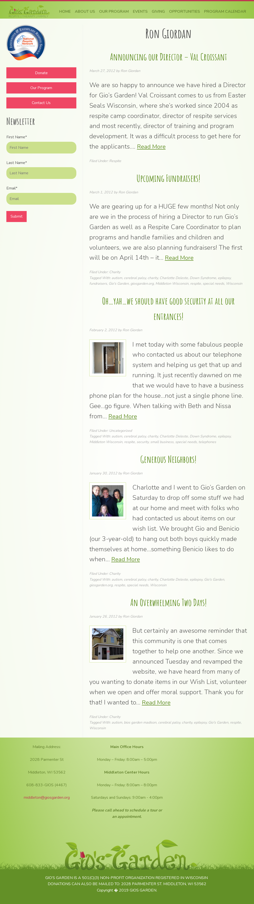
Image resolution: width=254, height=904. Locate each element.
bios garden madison (140, 722)
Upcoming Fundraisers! (168, 178)
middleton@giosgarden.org (47, 797)
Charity (114, 272)
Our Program (41, 88)
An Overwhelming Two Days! (168, 602)
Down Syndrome (203, 277)
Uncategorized (120, 430)
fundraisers (98, 283)
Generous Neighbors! (168, 459)
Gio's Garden (119, 283)
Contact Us (41, 103)
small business (161, 441)
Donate (41, 73)
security (143, 441)
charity (153, 277)
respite (195, 283)
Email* (11, 188)
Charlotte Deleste (174, 277)
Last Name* (16, 162)
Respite (115, 160)
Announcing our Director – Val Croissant (168, 56)
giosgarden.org (142, 283)
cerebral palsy (135, 277)
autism (117, 277)
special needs (213, 283)
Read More (152, 146)
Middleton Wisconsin (171, 283)
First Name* (16, 137)
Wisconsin (234, 283)
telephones (207, 441)
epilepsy (224, 277)
